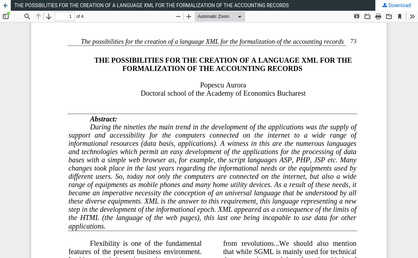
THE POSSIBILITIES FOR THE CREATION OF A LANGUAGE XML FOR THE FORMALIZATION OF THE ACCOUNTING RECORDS (151, 5)
